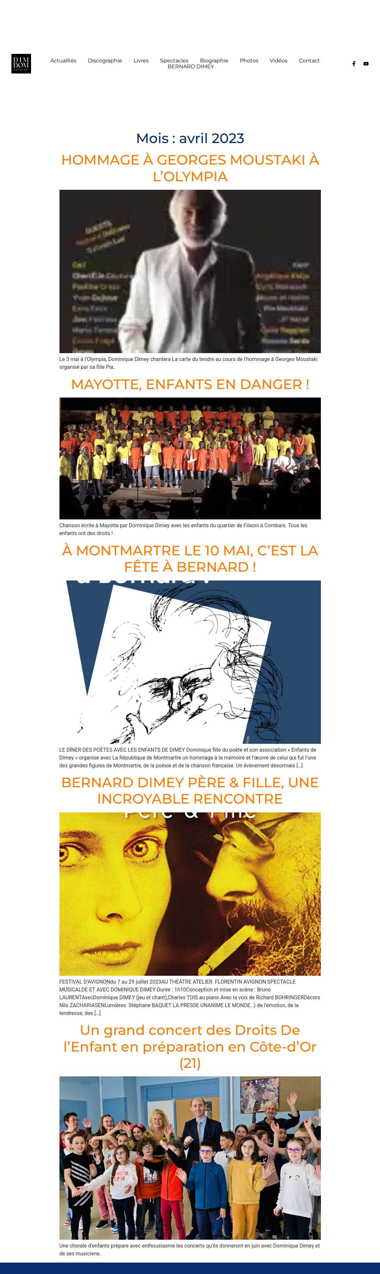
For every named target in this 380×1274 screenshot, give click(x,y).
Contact (309, 61)
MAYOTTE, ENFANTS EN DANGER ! (190, 384)
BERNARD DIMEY (191, 67)
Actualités (63, 61)
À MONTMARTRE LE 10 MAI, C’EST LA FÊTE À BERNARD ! (190, 558)
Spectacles (174, 61)
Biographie (214, 61)
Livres (141, 61)
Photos (249, 61)
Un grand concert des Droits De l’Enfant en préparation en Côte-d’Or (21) (190, 1046)
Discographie (105, 61)
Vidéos (279, 61)
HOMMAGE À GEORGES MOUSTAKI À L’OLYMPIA (190, 168)
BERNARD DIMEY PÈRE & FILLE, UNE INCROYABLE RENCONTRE (190, 790)
